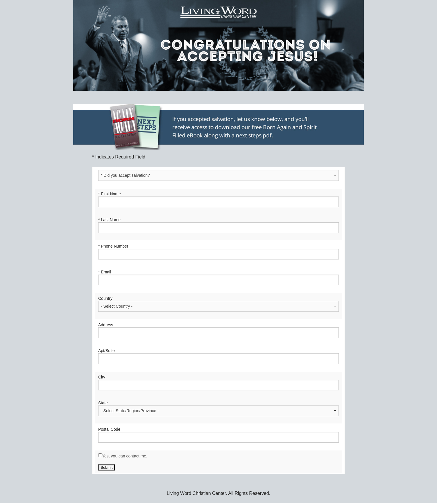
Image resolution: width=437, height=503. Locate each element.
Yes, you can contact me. (124, 456)
